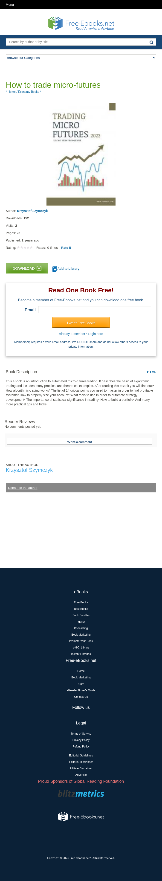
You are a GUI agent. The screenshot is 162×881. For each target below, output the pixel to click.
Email (30, 310)
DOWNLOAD (26, 268)
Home (81, 671)
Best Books (81, 609)
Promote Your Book (81, 641)
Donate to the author (23, 488)
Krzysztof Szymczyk (32, 211)
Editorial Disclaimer (81, 762)
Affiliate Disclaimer (81, 768)
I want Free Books (81, 322)
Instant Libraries (81, 654)
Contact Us (81, 696)
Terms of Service (81, 733)
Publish (80, 621)
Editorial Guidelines (81, 755)
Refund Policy (81, 746)
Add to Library (65, 269)
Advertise (81, 774)
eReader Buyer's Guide (81, 690)
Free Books (81, 602)
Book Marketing (80, 634)
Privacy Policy (81, 740)
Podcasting (81, 628)
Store (81, 684)
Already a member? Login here (81, 334)
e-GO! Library (81, 647)
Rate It (66, 248)
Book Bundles (81, 615)
